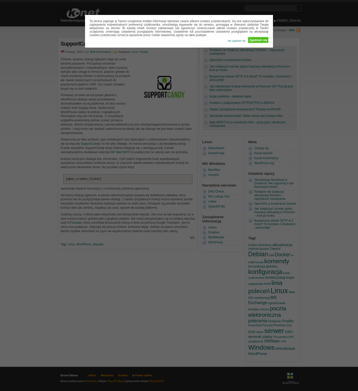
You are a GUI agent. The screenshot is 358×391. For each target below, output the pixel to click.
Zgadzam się (258, 40)
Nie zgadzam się (236, 40)
